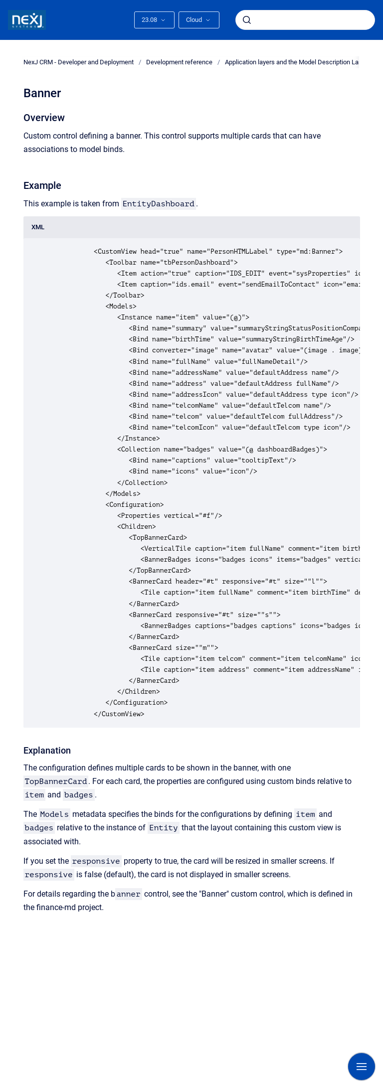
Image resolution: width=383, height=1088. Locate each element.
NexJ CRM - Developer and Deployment (78, 62)
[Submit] (247, 20)
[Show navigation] (361, 1066)
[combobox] (305, 19)
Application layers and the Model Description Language (302, 62)
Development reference (179, 62)
